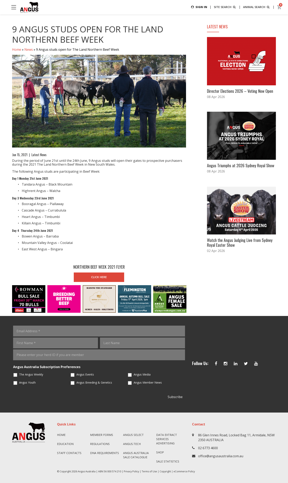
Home (16, 49)
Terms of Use (149, 471)
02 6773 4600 (208, 448)
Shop (160, 452)
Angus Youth (27, 382)
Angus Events (85, 374)
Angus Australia (87, 471)
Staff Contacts (69, 453)
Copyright (165, 471)
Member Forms (101, 435)
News (28, 49)
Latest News (39, 154)
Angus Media (142, 374)
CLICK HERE (99, 277)
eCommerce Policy (184, 471)
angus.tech (132, 444)
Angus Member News (148, 382)
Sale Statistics (167, 461)
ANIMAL (256, 7)
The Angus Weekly (31, 374)
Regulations (100, 444)
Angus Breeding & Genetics (94, 382)
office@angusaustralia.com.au (220, 456)
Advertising (165, 443)
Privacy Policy (131, 471)
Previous (8, 299)
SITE (225, 7)
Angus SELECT (133, 435)
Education (65, 444)
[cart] (279, 7)
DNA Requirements (104, 453)
